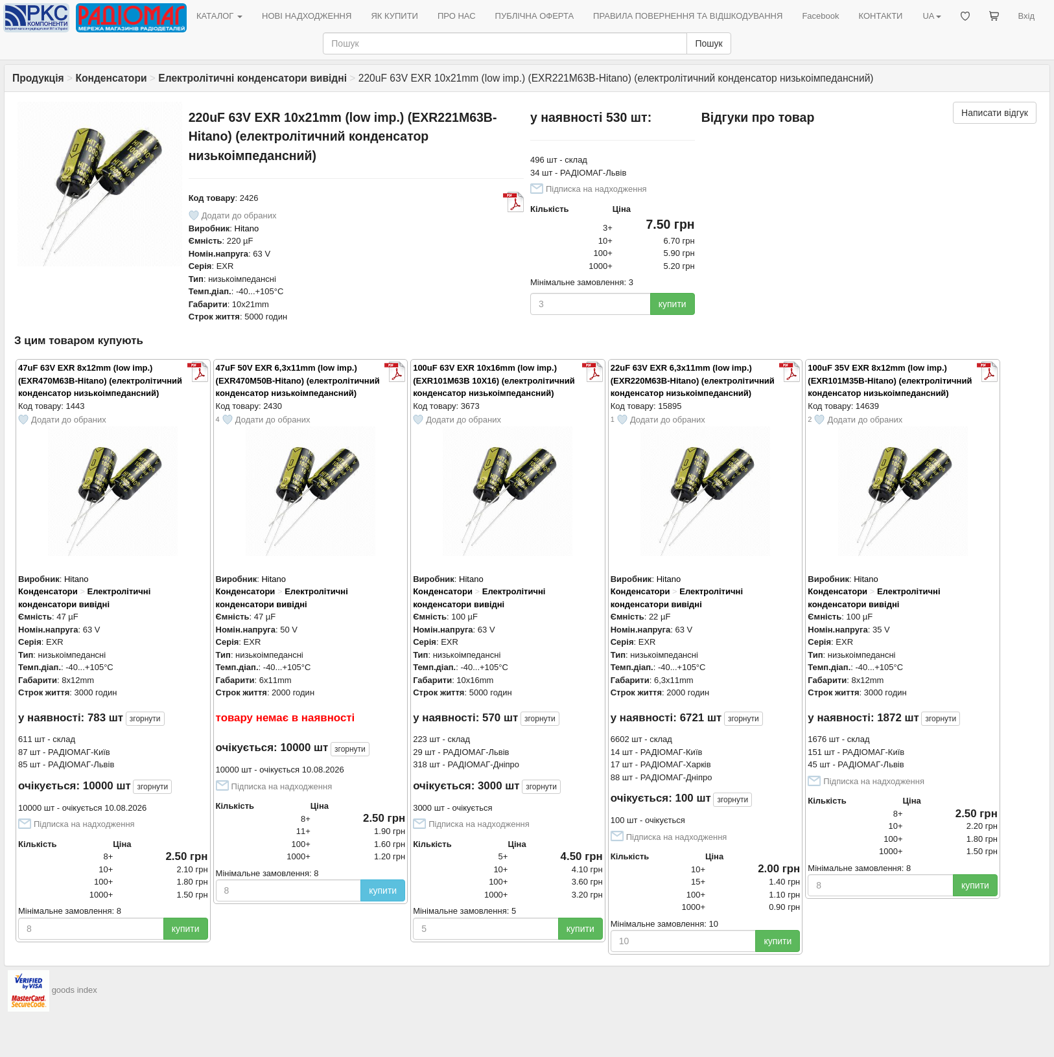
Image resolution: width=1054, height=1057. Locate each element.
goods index (74, 990)
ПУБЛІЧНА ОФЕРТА (534, 16)
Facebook (820, 16)
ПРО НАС (457, 16)
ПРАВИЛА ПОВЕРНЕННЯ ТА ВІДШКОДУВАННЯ (687, 16)
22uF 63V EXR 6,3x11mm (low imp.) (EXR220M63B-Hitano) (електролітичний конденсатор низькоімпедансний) (693, 380)
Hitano (247, 228)
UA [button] (931, 16)
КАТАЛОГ (219, 16)
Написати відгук (994, 113)
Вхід (1026, 16)
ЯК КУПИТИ (394, 16)
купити (672, 304)
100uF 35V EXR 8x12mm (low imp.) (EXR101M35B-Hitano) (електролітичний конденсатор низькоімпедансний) (890, 380)
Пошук (708, 43)
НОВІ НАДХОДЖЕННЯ (306, 16)
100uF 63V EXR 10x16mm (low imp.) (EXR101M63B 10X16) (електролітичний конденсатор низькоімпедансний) (494, 380)
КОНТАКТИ (880, 16)
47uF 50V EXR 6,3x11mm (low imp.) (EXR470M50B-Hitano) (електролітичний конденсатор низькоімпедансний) (298, 380)
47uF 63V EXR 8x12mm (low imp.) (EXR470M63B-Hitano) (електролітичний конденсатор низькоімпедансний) (100, 380)
